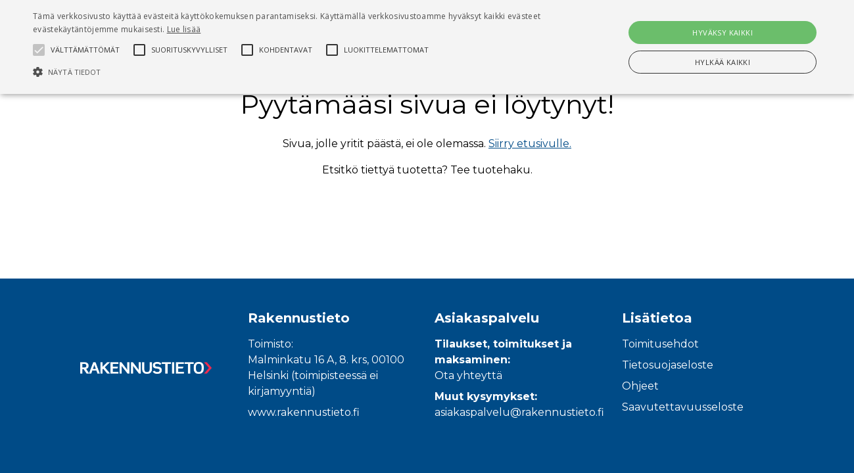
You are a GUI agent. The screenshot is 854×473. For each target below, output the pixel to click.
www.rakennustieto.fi (304, 412)
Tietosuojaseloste (667, 365)
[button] (289, 71)
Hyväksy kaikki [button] (722, 32)
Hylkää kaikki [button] (722, 62)
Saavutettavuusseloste (683, 407)
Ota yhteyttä (468, 375)
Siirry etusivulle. (529, 143)
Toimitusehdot (660, 344)
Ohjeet (640, 386)
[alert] (427, 47)
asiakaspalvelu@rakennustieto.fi (519, 412)
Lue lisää (184, 29)
